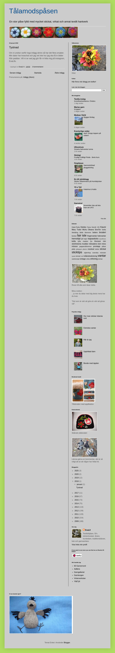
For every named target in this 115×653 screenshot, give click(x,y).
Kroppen (77, 109)
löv (91, 241)
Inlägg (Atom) (28, 77)
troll (82, 256)
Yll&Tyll (77, 581)
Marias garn (79, 107)
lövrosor (97, 241)
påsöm (85, 249)
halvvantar (101, 236)
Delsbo (83, 227)
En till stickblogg (81, 179)
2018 (77, 481)
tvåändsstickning (90, 256)
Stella (104, 230)
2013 (77, 507)
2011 (77, 514)
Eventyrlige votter (81, 131)
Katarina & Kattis (90, 189)
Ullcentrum (79, 147)
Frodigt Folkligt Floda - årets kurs (86, 157)
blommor (88, 232)
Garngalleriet (79, 572)
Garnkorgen (79, 575)
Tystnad (14, 47)
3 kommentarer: (38, 67)
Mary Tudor (76, 230)
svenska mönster (99, 253)
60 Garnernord (80, 566)
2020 (77, 474)
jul (82, 239)
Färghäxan (78, 163)
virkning (94, 259)
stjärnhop (87, 253)
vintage (83, 259)
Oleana (91, 230)
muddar (85, 244)
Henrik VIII (96, 227)
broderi (102, 232)
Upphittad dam (89, 351)
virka (88, 259)
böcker (74, 236)
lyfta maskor (83, 241)
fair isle (82, 235)
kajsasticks (93, 238)
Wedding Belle (77, 232)
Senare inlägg (15, 73)
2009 (77, 521)
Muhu (84, 230)
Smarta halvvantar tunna (83, 149)
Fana (89, 227)
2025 (77, 471)
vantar (102, 255)
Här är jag (87, 340)
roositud (91, 249)
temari (78, 256)
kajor (85, 239)
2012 (77, 511)
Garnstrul (78, 203)
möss (104, 244)
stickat (103, 249)
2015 (77, 500)
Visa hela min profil (79, 545)
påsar (104, 246)
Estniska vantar (89, 328)
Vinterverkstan (80, 578)
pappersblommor (85, 246)
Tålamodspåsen (33, 11)
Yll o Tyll (78, 187)
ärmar (100, 259)
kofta (74, 241)
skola (97, 249)
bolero (95, 232)
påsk (73, 249)
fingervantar (92, 236)
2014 (77, 503)
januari (80, 484)
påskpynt (79, 249)
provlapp (96, 246)
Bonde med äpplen (91, 363)
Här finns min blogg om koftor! (84, 82)
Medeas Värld (80, 115)
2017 (77, 493)
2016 (77, 496)
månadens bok (95, 244)
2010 (77, 518)
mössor (75, 246)
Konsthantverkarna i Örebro (84, 101)
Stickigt (77, 155)
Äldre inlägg (59, 73)
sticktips (77, 252)
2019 (77, 478)
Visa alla (103, 218)
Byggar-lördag (89, 117)
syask (73, 256)
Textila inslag (80, 99)
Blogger (67, 643)
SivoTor (98, 230)
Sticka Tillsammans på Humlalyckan (88, 181)
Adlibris (77, 569)
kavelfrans (102, 239)
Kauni (103, 227)
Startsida (37, 73)
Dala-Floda (76, 227)
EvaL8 (88, 530)
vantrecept (75, 259)
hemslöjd (76, 238)
